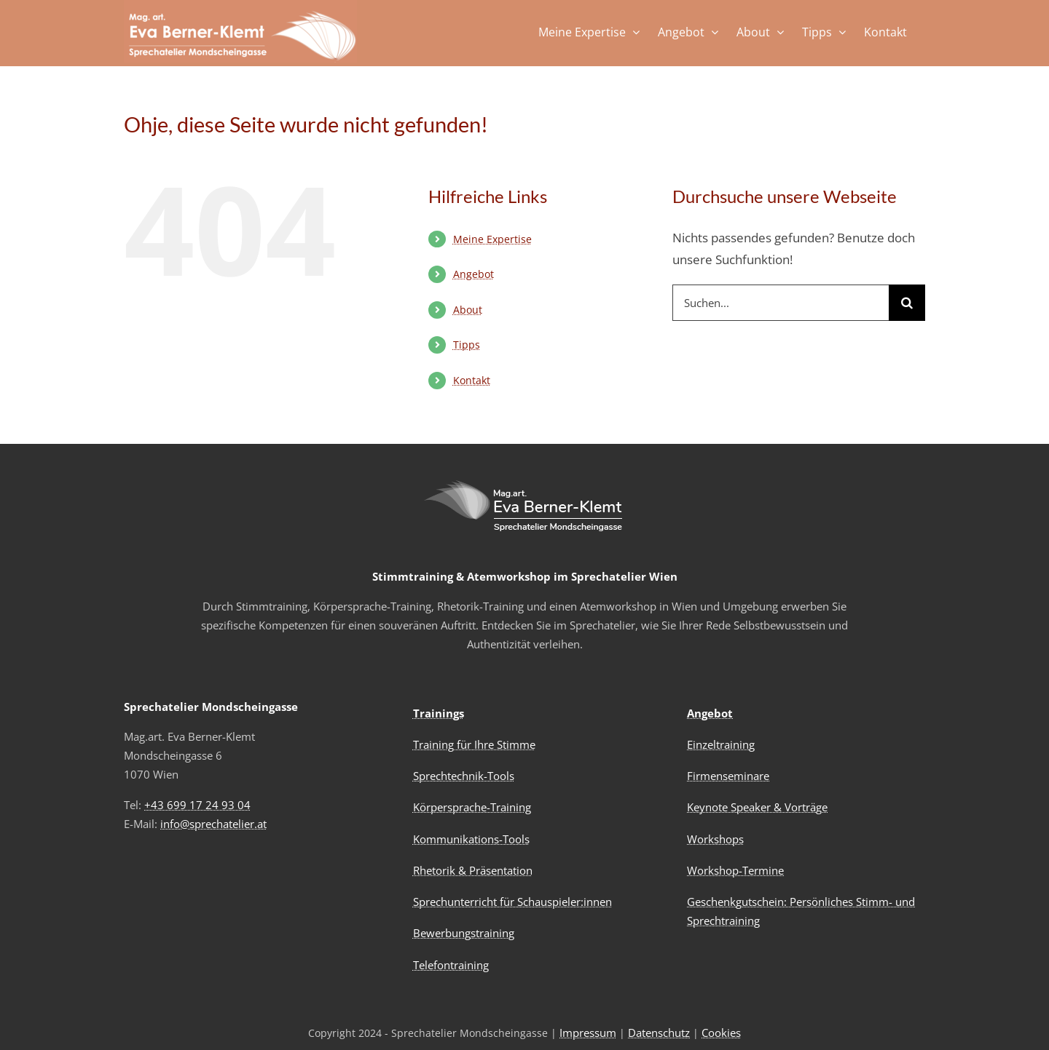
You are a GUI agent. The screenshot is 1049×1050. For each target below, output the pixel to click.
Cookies (721, 1032)
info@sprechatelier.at (213, 823)
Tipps (466, 344)
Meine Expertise (492, 239)
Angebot (473, 274)
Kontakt (471, 380)
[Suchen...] (780, 303)
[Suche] (907, 303)
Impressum (587, 1032)
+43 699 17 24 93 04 (197, 805)
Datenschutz (659, 1032)
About (467, 310)
